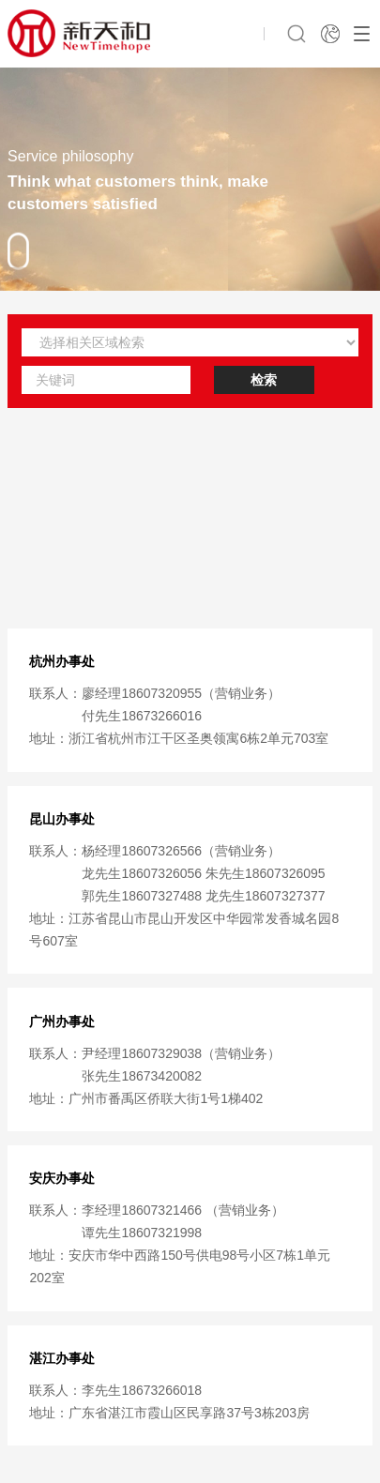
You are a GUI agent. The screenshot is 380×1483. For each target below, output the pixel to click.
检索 (264, 379)
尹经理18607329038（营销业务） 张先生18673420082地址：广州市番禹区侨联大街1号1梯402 (155, 1076)
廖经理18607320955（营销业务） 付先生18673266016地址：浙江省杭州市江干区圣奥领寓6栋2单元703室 (178, 716)
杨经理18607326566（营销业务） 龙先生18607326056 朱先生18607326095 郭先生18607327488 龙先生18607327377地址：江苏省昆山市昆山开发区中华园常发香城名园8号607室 (184, 895)
